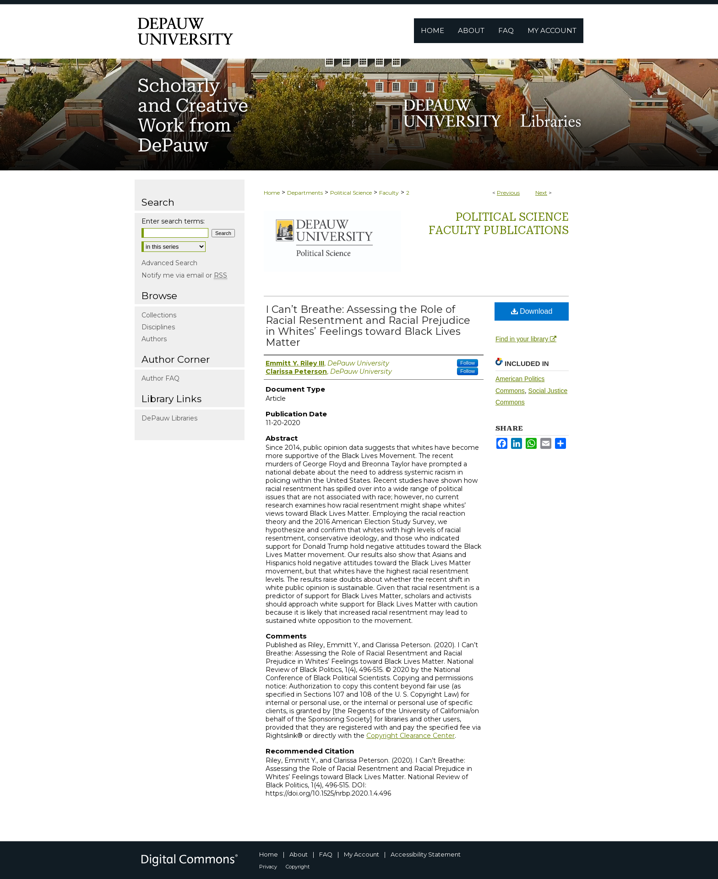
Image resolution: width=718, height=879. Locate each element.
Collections (158, 315)
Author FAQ (160, 378)
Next (541, 192)
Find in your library (525, 339)
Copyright (298, 866)
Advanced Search (169, 263)
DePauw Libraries (169, 418)
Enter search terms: (173, 221)
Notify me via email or (184, 275)
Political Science (351, 192)
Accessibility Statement (426, 854)
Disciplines (158, 327)
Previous (508, 192)
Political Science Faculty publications (499, 224)
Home (272, 192)
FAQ (325, 854)
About (298, 854)
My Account (361, 854)
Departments (305, 192)
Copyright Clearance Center (410, 736)
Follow (467, 363)
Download (532, 311)
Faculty (389, 192)
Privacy (268, 866)
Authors (154, 339)
